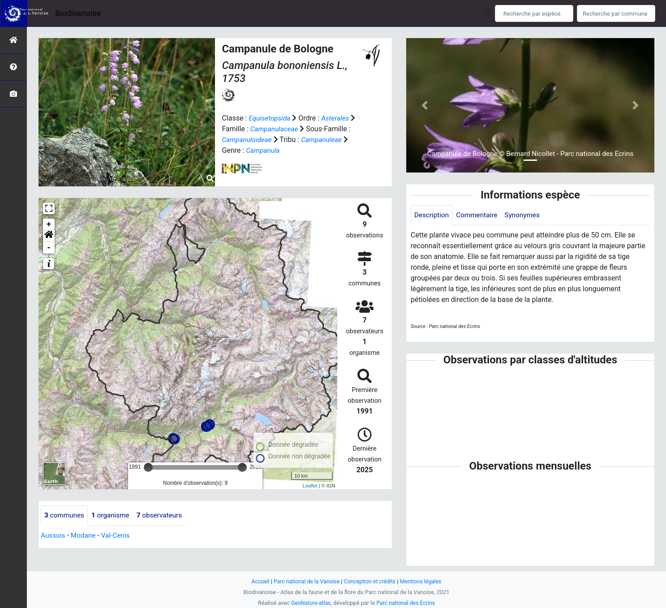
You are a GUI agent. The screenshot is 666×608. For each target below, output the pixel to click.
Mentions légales (424, 581)
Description (432, 215)
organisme (113, 515)
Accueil (256, 581)
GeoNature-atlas (310, 602)
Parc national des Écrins (406, 602)
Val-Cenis (118, 535)
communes (65, 515)
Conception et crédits (371, 581)
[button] (49, 236)
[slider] (148, 467)
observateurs (164, 515)
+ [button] (49, 224)
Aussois (53, 535)
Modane (85, 535)
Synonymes (526, 215)
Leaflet (310, 485)
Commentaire (479, 215)
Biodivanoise (78, 13)
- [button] (49, 247)
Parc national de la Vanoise (305, 581)
